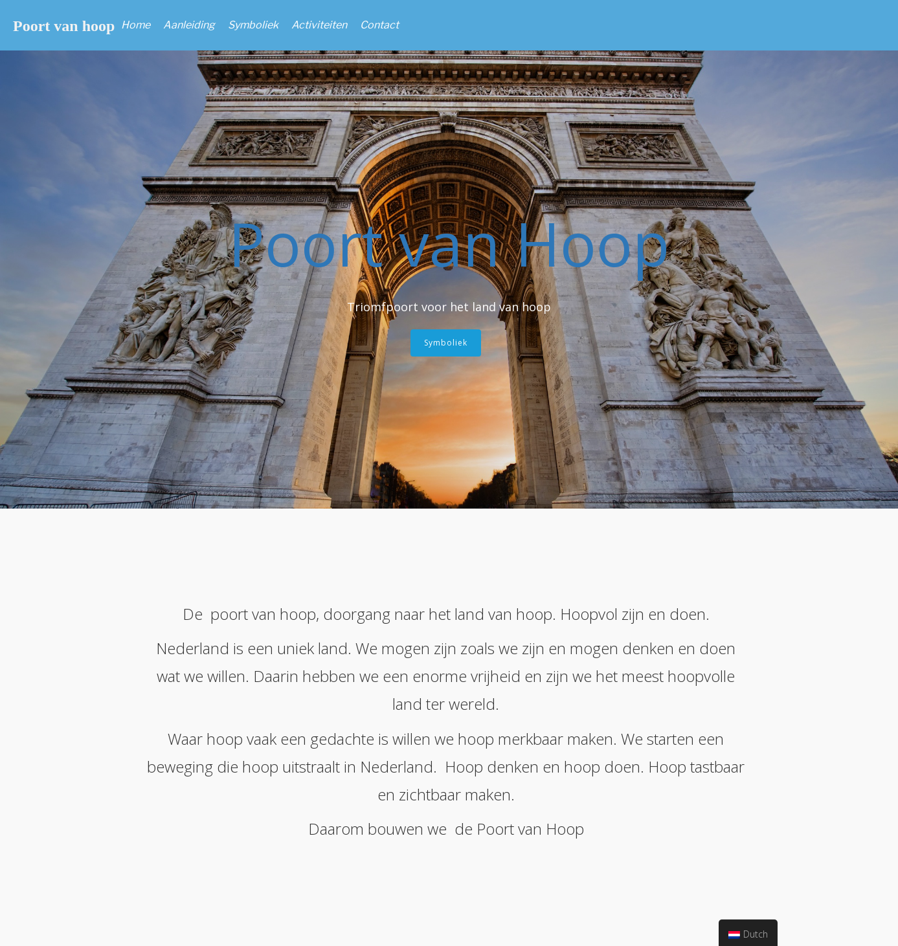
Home (135, 25)
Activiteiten (319, 25)
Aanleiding (189, 25)
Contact (379, 25)
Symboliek (253, 25)
